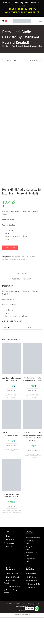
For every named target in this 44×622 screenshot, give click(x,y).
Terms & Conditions (11, 604)
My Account (8, 3)
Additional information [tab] (22, 279)
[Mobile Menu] (40, 21)
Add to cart (10, 248)
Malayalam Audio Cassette (31, 554)
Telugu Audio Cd (31, 581)
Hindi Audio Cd (31, 577)
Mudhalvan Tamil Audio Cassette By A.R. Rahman (32, 379)
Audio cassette (15, 257)
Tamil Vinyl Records (12, 574)
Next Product (34, 60)
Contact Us (34, 3)
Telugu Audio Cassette (29, 548)
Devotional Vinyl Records (10, 591)
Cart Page (9, 546)
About (22, 6)
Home (8, 536)
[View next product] (40, 60)
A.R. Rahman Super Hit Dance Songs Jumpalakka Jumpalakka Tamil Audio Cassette (32, 436)
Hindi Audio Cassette (28, 257)
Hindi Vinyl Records (12, 577)
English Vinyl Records (9, 581)
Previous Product (11, 60)
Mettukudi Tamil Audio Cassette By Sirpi (11, 434)
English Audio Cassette (29, 560)
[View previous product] (4, 60)
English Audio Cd (31, 587)
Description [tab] (22, 274)
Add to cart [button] (11, 390)
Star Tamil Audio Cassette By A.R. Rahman (11, 379)
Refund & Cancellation (22, 606)
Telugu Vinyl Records (13, 586)
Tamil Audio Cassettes (13, 396)
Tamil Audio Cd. (31, 574)
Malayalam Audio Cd (33, 584)
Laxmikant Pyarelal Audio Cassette (13, 259)
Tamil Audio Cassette (33, 538)
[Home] (3, 46)
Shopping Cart (21, 3)
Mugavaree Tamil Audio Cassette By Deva (11, 495)
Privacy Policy (22, 604)
